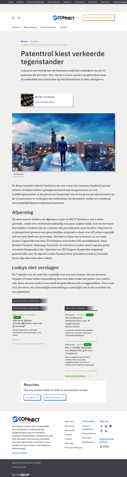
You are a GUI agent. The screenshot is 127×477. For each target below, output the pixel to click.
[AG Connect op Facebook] (101, 431)
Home (11, 2)
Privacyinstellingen (73, 447)
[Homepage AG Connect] (64, 18)
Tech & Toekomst (48, 27)
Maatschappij (30, 27)
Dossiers (20, 2)
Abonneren (92, 2)
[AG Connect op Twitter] (101, 426)
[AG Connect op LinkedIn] (106, 426)
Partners (116, 2)
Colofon (68, 439)
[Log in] (78, 18)
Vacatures (67, 2)
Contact (68, 434)
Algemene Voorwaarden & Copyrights (26, 463)
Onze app (69, 443)
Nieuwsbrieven (54, 2)
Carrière (64, 27)
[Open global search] (19, 18)
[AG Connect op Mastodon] (110, 426)
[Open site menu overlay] (13, 18)
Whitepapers (80, 2)
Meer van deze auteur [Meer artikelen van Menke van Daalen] (45, 101)
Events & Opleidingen (36, 2)
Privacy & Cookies (19, 467)
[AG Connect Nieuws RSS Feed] (106, 431)
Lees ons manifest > (20, 453)
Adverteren (105, 2)
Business (16, 27)
